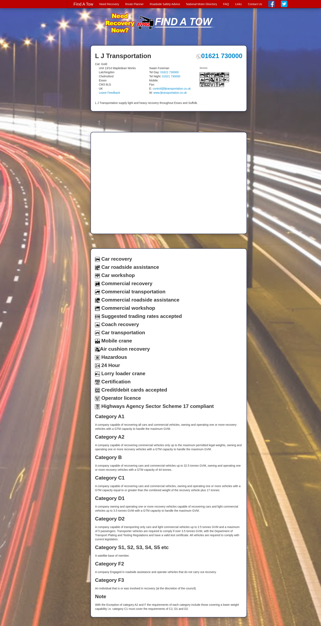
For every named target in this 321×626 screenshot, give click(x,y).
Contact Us (255, 4)
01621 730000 (219, 56)
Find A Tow (83, 4)
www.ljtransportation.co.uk (170, 92)
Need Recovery (109, 4)
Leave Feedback (109, 92)
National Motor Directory (201, 4)
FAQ (226, 4)
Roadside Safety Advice (165, 4)
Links (238, 4)
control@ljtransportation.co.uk (172, 88)
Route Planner (134, 4)
